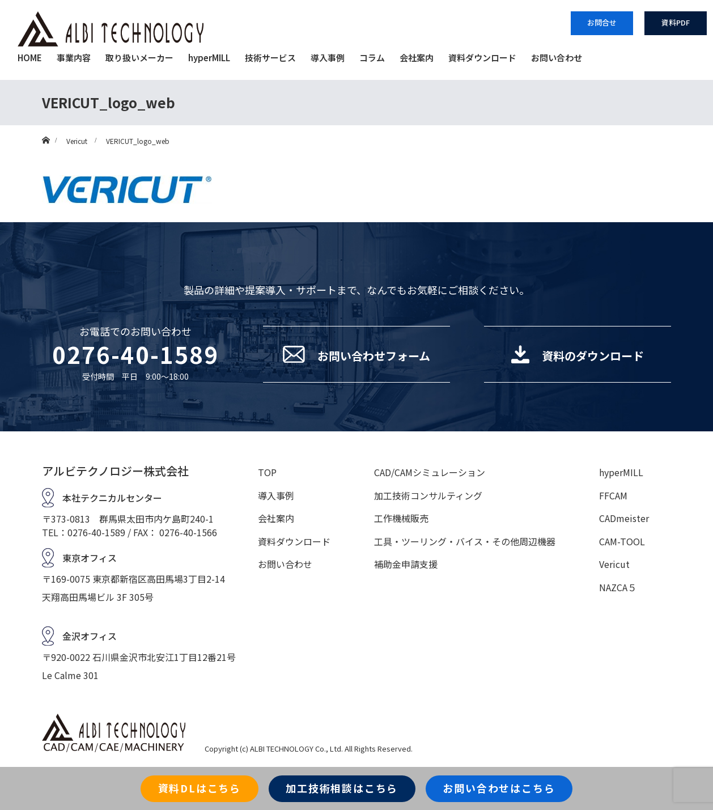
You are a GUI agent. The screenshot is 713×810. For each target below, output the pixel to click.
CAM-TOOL (622, 541)
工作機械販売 (401, 518)
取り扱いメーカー (139, 57)
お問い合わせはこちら (499, 788)
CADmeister (624, 518)
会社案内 (417, 57)
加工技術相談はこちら (342, 788)
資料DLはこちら (199, 788)
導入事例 (328, 57)
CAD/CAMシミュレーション (429, 472)
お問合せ (602, 22)
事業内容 (74, 57)
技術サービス (270, 57)
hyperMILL (209, 57)
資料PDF (675, 22)
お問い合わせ (556, 57)
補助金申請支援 (406, 564)
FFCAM (613, 495)
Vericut (614, 564)
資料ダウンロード (482, 57)
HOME (30, 57)
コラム (372, 57)
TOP (267, 472)
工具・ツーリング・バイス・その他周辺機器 (464, 541)
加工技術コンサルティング (428, 495)
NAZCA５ (617, 587)
